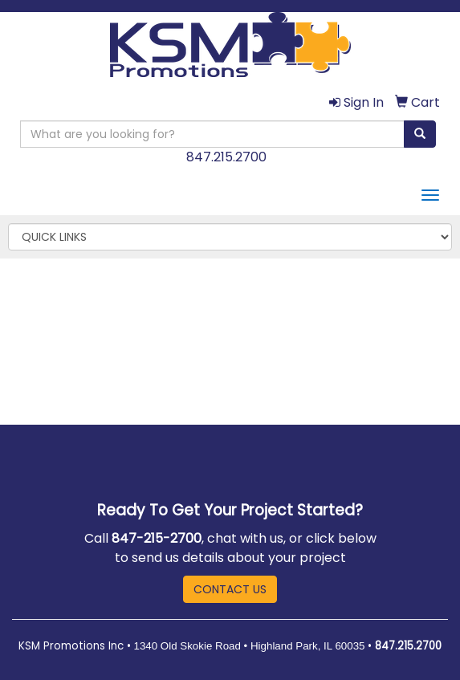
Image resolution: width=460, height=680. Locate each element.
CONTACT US (230, 589)
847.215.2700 (226, 157)
